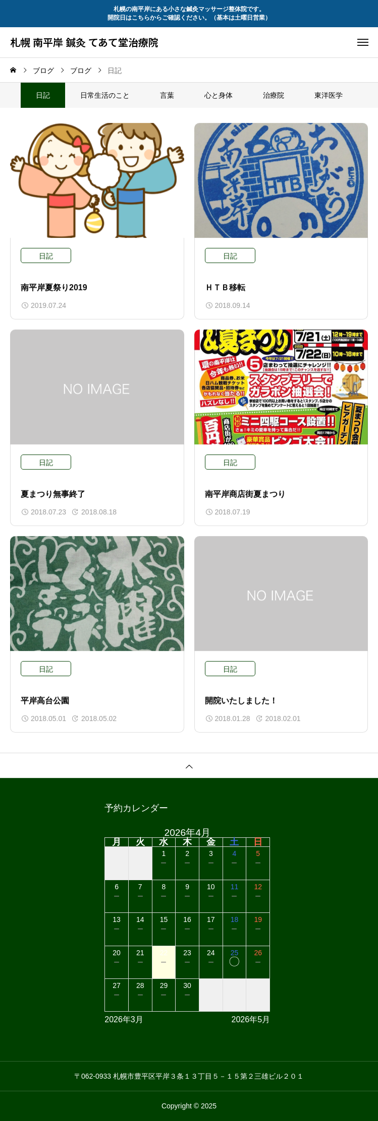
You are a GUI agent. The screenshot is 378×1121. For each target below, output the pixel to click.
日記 (46, 256)
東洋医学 (328, 95)
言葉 (167, 95)
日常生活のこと (105, 95)
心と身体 (218, 95)
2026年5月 (251, 1019)
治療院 (273, 95)
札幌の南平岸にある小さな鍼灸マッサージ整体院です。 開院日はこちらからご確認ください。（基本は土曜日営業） (189, 13)
